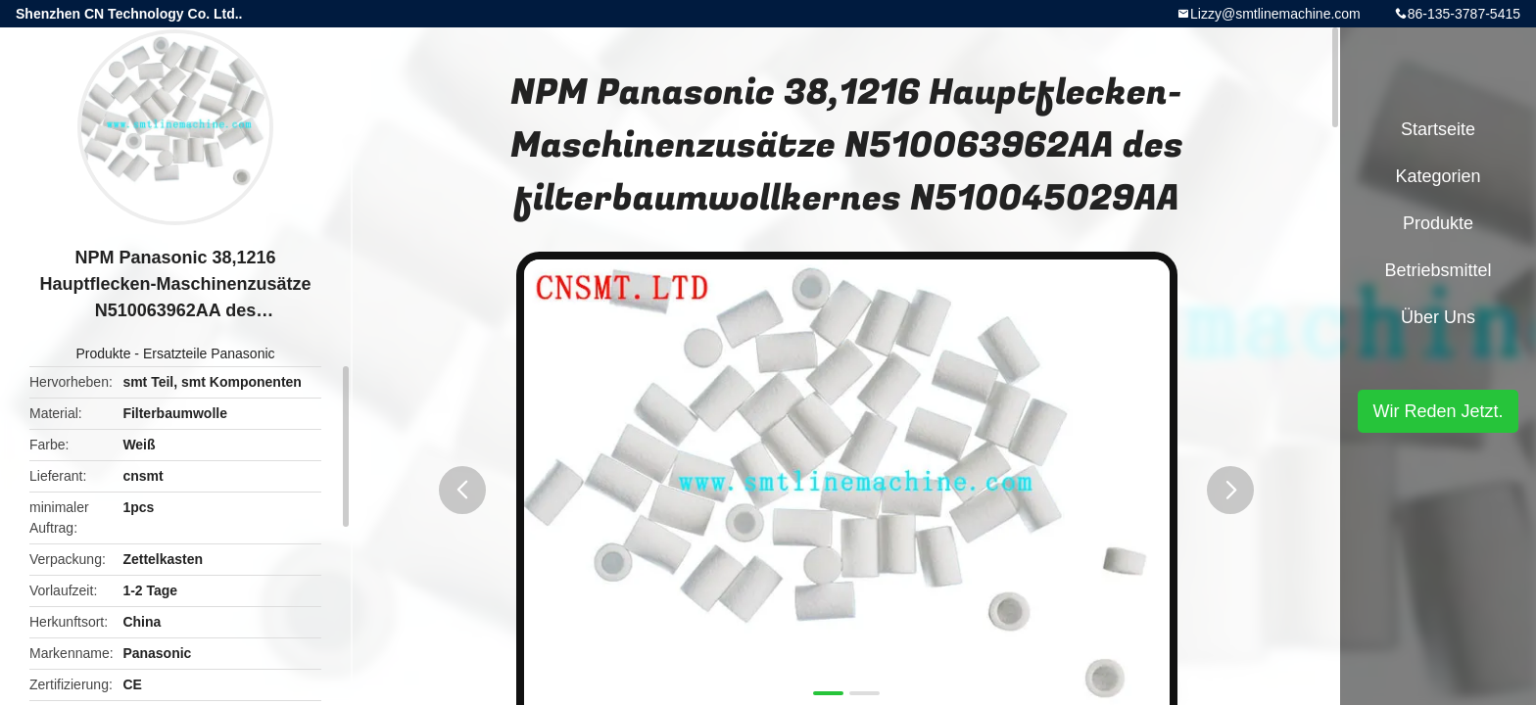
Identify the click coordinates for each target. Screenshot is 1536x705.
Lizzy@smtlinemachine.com (1275, 14)
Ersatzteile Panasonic (209, 353)
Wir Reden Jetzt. (1437, 411)
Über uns (1438, 317)
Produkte (102, 353)
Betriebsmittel (1437, 270)
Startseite (1438, 129)
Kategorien (1437, 176)
